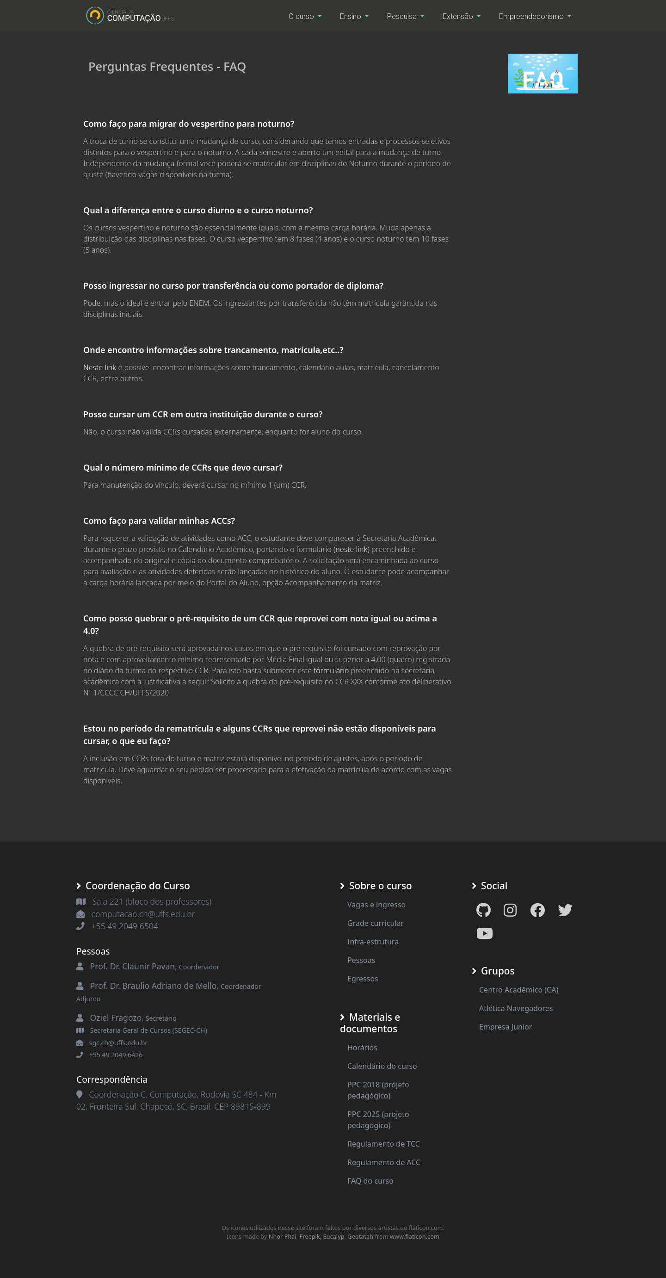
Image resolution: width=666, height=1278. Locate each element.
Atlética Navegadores (516, 1008)
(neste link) (351, 549)
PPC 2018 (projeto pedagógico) (378, 1090)
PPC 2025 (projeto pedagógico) (378, 1119)
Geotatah (360, 1236)
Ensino (351, 16)
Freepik (310, 1236)
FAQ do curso (370, 1181)
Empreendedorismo (532, 16)
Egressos (362, 979)
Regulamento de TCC (383, 1144)
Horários (362, 1047)
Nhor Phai (282, 1236)
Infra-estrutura (373, 942)
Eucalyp (334, 1236)
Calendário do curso (382, 1066)
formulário (331, 670)
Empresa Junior (505, 1027)
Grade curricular (375, 923)
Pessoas (361, 960)
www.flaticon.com (414, 1236)
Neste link (99, 367)
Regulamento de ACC (383, 1162)
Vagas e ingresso (376, 905)
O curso (302, 16)
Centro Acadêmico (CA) (518, 990)
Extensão (459, 16)
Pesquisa (403, 16)
